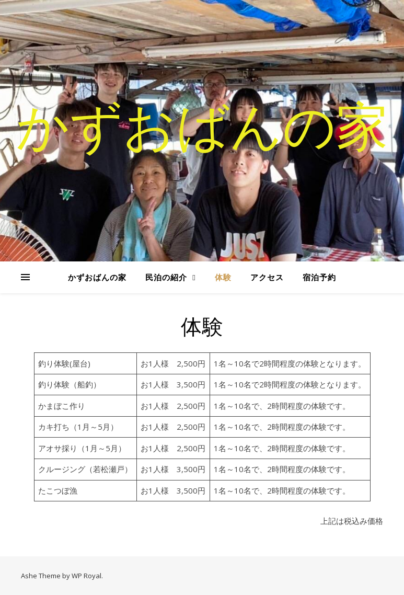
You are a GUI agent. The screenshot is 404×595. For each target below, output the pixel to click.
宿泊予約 (319, 277)
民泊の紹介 (166, 277)
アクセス (267, 277)
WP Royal (86, 575)
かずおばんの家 (202, 124)
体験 (223, 277)
